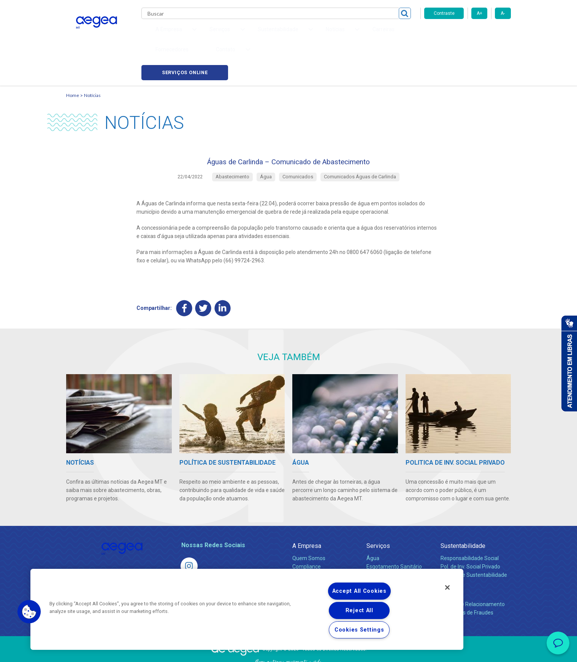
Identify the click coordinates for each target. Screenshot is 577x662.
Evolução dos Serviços (393, 552)
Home (72, 59)
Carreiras (319, 34)
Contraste (444, 13)
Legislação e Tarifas (390, 544)
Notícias (92, 59)
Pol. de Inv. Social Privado (470, 535)
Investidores (307, 544)
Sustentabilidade (463, 514)
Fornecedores (359, 34)
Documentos (381, 560)
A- (503, 13)
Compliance (306, 535)
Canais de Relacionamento (473, 573)
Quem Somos (308, 527)
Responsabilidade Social (470, 527)
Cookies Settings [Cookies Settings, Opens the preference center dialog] (359, 630)
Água (372, 527)
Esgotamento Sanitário (394, 535)
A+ (479, 13)
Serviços (378, 514)
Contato (451, 560)
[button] (29, 612)
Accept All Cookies (359, 591)
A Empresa (306, 514)
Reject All (359, 610)
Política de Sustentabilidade (474, 544)
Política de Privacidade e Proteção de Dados (288, 651)
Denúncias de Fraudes (467, 581)
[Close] (447, 587)
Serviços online (467, 34)
